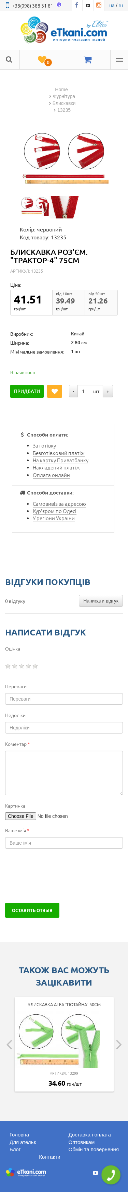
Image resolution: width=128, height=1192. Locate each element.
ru (121, 5)
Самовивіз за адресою (59, 503)
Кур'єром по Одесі (54, 510)
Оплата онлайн (51, 474)
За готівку (44, 445)
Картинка (15, 805)
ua (112, 5)
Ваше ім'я (17, 830)
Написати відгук (100, 601)
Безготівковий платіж (59, 452)
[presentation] (57, 875)
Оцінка (12, 648)
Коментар (17, 743)
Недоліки (15, 715)
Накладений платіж (56, 467)
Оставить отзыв (32, 910)
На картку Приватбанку (60, 460)
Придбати (27, 391)
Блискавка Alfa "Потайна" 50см (64, 1004)
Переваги (16, 686)
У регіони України (54, 518)
